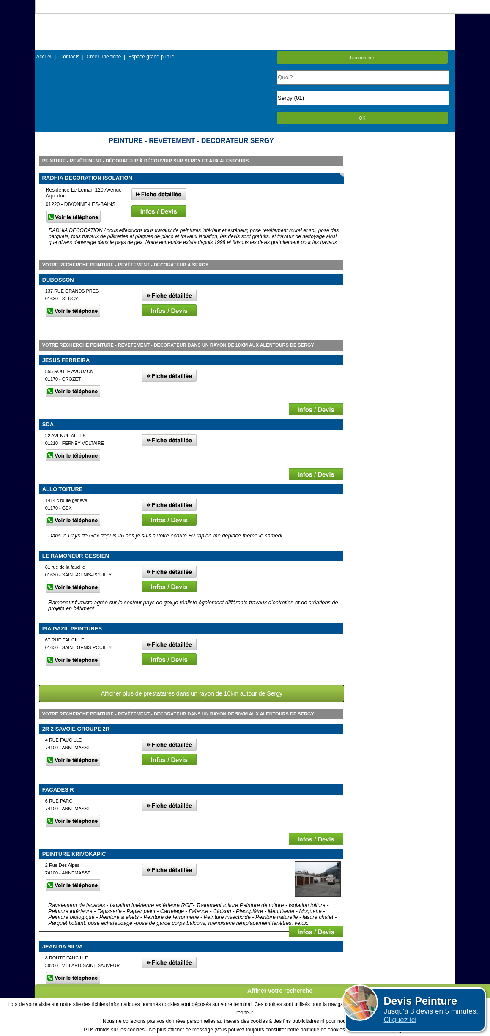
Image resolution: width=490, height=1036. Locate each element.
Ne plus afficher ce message (181, 1030)
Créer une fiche (103, 57)
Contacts (69, 57)
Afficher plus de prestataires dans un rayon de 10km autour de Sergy (191, 693)
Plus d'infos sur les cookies (114, 1030)
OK (362, 118)
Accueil (44, 57)
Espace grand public (151, 57)
